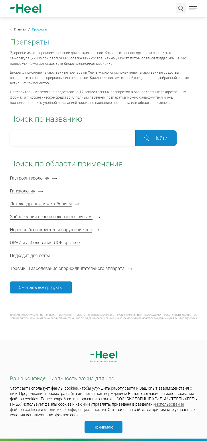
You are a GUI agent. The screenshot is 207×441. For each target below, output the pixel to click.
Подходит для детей (30, 255)
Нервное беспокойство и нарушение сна (51, 229)
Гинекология (22, 191)
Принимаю (103, 427)
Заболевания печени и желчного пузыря (51, 216)
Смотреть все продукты (41, 287)
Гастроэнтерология (29, 178)
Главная (20, 29)
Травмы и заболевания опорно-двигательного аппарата (67, 268)
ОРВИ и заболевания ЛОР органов (45, 242)
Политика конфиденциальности (75, 409)
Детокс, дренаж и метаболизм (41, 203)
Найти (155, 138)
